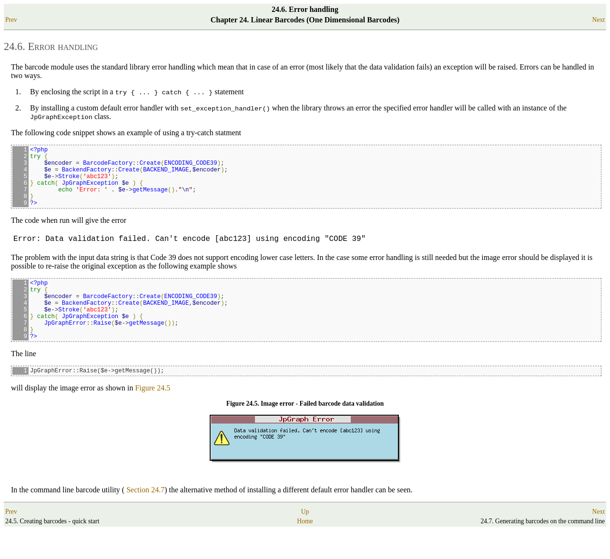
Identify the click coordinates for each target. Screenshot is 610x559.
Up (305, 540)
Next (598, 19)
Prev (11, 19)
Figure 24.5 (152, 416)
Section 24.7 (145, 518)
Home (305, 549)
